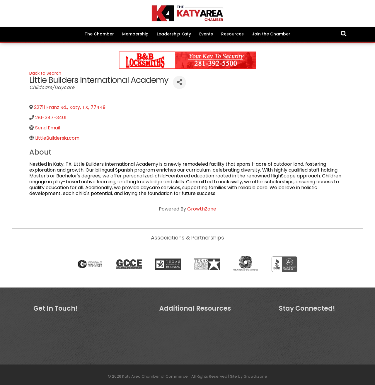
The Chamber (99, 34)
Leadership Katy (174, 34)
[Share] (179, 82)
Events (206, 34)
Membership (135, 34)
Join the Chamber (271, 34)
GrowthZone (201, 209)
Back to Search (45, 73)
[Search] (343, 33)
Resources (232, 34)
